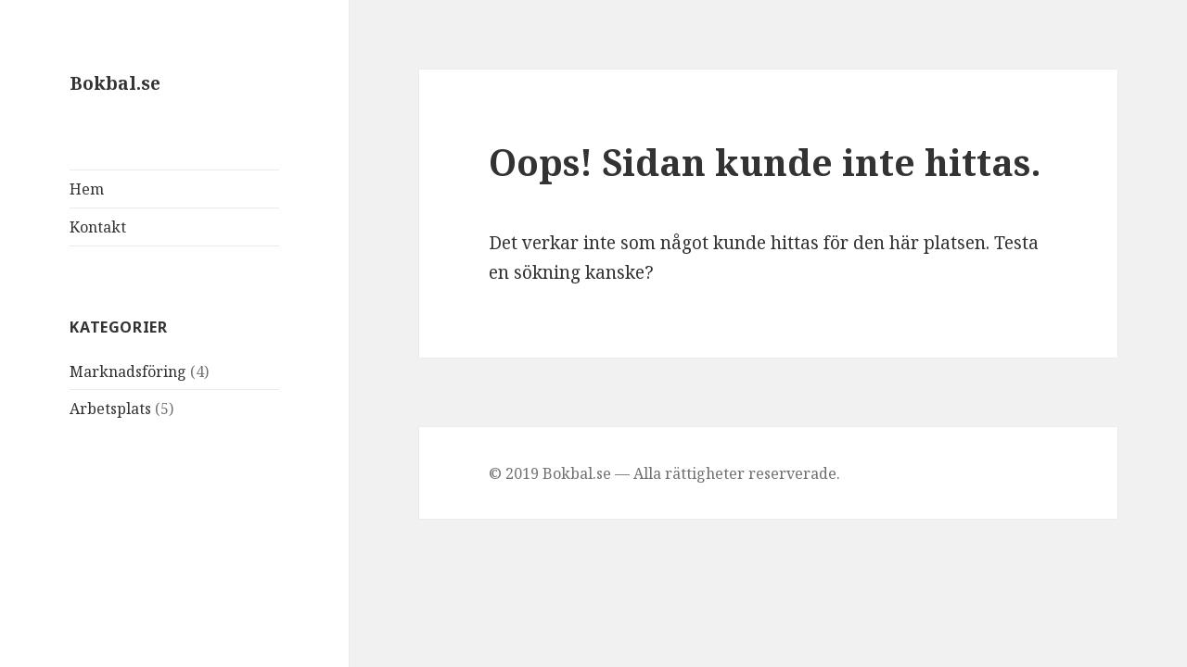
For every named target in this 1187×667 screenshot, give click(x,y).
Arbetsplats (110, 408)
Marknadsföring (128, 371)
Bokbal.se (115, 83)
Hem (87, 189)
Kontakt (98, 227)
